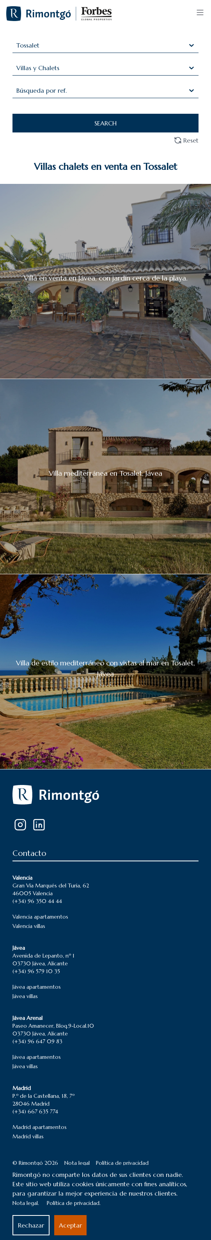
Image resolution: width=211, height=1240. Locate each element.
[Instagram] (20, 825)
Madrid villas (28, 1136)
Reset (186, 140)
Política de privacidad (122, 1162)
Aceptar (70, 1225)
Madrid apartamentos (39, 1127)
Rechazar (31, 1225)
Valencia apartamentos (40, 916)
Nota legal (77, 1162)
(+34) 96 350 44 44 (37, 901)
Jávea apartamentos (36, 986)
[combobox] (17, 45)
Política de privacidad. (74, 1202)
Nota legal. (25, 1202)
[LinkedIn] (39, 825)
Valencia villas (28, 926)
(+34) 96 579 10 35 (36, 971)
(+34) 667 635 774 (35, 1111)
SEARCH (105, 123)
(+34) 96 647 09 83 (37, 1041)
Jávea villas (25, 996)
